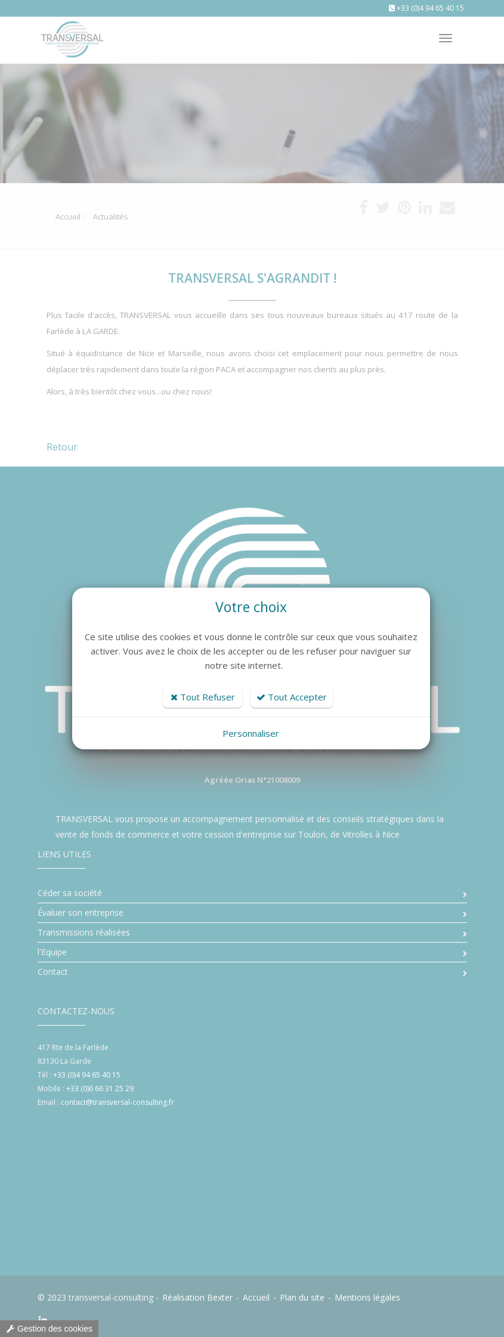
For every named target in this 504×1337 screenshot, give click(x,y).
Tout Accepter (291, 697)
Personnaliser (250, 733)
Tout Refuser (203, 697)
